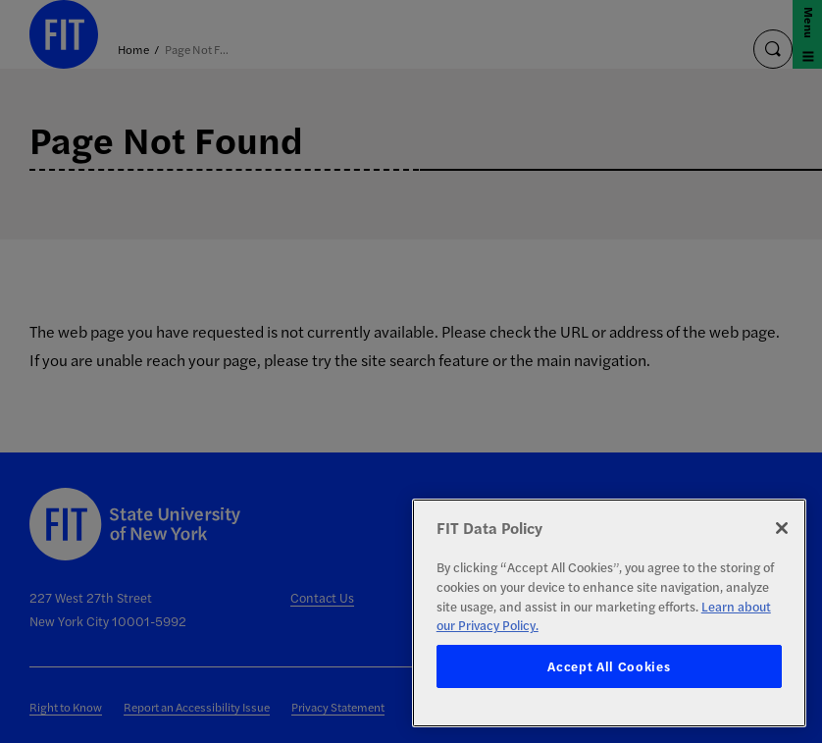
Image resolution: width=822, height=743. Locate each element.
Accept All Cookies (608, 666)
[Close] (781, 528)
